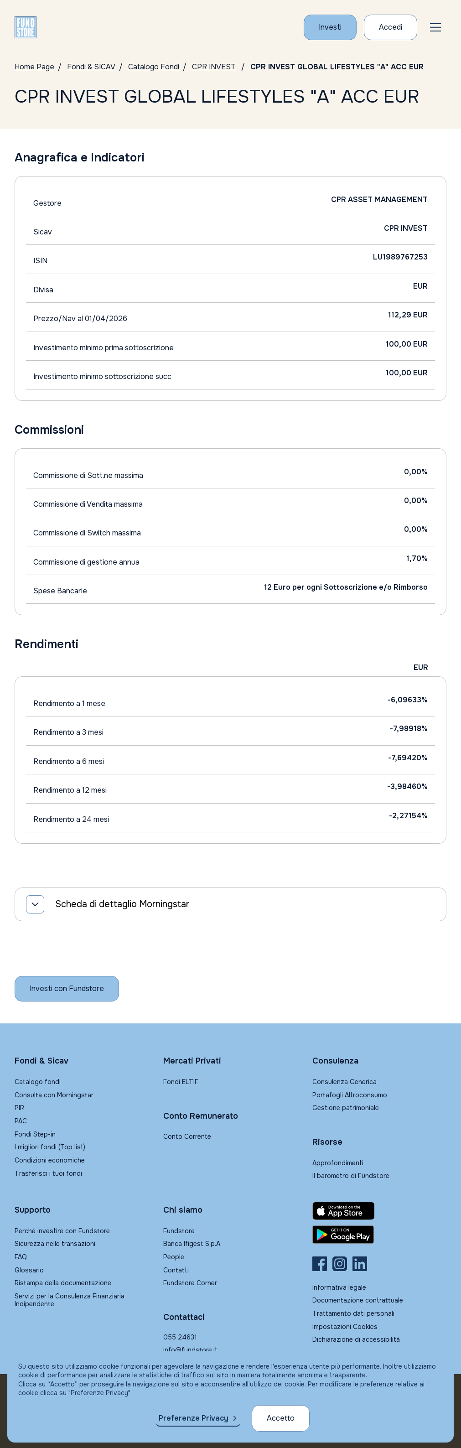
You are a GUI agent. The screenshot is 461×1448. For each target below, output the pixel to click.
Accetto (281, 1418)
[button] (435, 27)
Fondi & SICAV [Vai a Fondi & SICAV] (91, 67)
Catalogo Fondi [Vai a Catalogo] (153, 67)
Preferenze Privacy (193, 1418)
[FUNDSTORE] (25, 27)
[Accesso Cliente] (390, 27)
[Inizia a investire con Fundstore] (67, 989)
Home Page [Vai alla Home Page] (34, 67)
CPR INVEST (214, 67)
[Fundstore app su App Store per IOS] (379, 1211)
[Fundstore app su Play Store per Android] (379, 1234)
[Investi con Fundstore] (330, 27)
